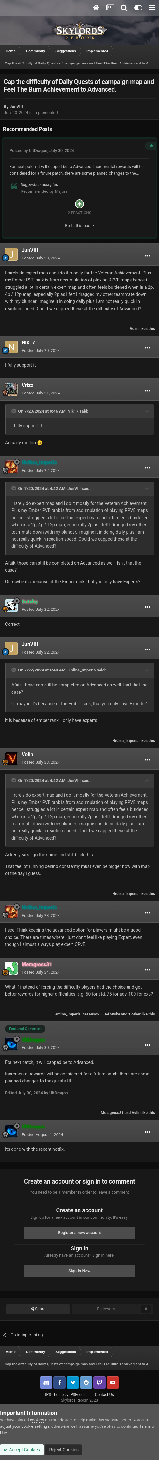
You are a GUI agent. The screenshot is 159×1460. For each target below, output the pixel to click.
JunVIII (16, 106)
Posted (41, 258)
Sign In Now (79, 1271)
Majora (61, 191)
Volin (134, 328)
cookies (37, 1420)
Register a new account (79, 1232)
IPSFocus (77, 1394)
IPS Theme (54, 1394)
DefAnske (111, 1014)
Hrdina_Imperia (81, 670)
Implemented (45, 112)
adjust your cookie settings (24, 1426)
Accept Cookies (21, 1449)
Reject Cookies (63, 1449)
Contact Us (104, 1394)
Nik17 (28, 343)
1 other (134, 1014)
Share (38, 1309)
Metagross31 (112, 1113)
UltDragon (38, 150)
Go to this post (79, 225)
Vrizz (27, 385)
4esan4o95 (91, 1014)
